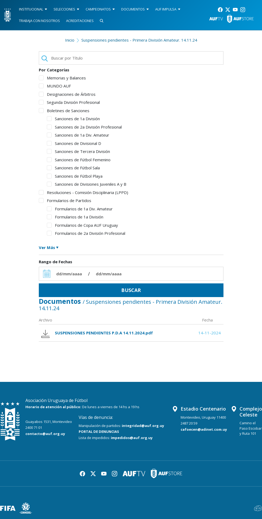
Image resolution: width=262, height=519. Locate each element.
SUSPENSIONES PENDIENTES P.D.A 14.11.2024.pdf (97, 333)
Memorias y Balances (62, 78)
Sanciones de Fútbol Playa (74, 176)
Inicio (69, 40)
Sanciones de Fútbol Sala (73, 167)
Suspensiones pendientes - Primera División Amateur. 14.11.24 (139, 40)
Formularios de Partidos (65, 200)
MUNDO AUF (55, 86)
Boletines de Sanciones (64, 110)
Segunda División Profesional (69, 102)
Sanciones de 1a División (73, 118)
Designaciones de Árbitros (67, 94)
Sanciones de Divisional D (74, 143)
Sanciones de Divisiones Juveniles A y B (86, 184)
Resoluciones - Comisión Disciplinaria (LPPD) (83, 192)
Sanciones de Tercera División (78, 151)
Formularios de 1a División (75, 217)
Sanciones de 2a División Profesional (84, 127)
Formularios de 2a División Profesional (86, 233)
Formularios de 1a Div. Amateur (80, 208)
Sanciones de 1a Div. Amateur (78, 135)
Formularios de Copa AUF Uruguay (82, 225)
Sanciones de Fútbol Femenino (79, 159)
